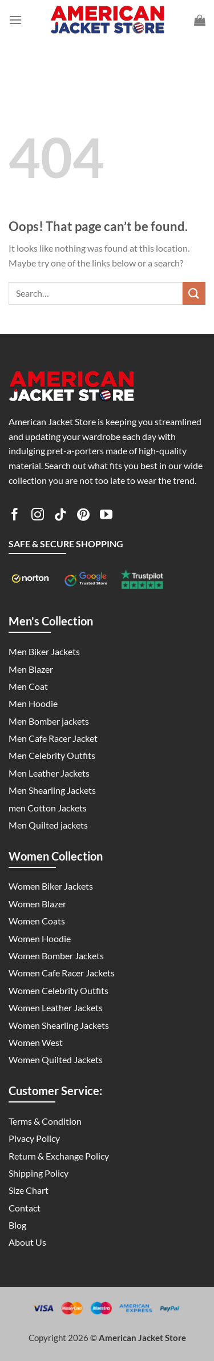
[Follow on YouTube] (106, 516)
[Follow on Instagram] (37, 516)
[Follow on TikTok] (60, 516)
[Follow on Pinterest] (83, 516)
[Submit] (194, 293)
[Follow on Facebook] (15, 516)
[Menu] (15, 20)
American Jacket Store (142, 1337)
